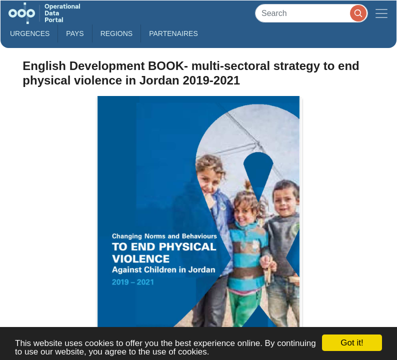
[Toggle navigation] (381, 13)
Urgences (30, 34)
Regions (116, 34)
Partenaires (173, 34)
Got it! (351, 343)
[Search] (311, 13)
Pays (75, 34)
